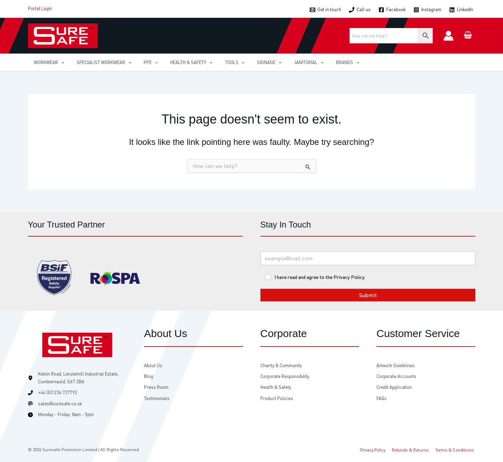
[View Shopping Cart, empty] (468, 35)
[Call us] (359, 10)
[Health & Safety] (275, 387)
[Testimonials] (157, 398)
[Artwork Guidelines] (395, 365)
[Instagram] (427, 10)
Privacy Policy (378, 449)
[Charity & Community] (281, 365)
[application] (60, 62)
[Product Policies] (276, 398)
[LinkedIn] (461, 10)
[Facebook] (391, 10)
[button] (47, 62)
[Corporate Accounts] (396, 376)
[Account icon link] (448, 35)
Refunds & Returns (413, 449)
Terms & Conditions (456, 449)
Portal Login (40, 8)
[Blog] (148, 376)
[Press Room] (156, 387)
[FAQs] (381, 398)
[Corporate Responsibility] (284, 376)
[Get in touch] (325, 10)
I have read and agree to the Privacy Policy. (319, 277)
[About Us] (153, 365)
